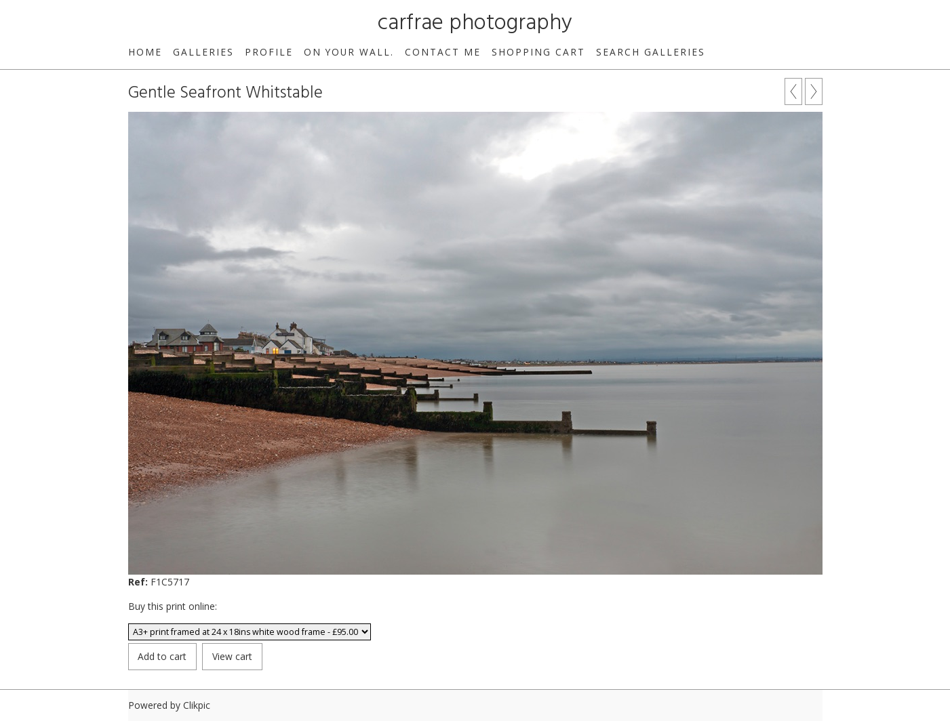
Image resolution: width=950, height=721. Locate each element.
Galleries (203, 51)
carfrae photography (475, 23)
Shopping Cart (538, 51)
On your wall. (349, 51)
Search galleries (650, 51)
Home (145, 51)
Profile (269, 51)
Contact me (443, 51)
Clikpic (196, 705)
